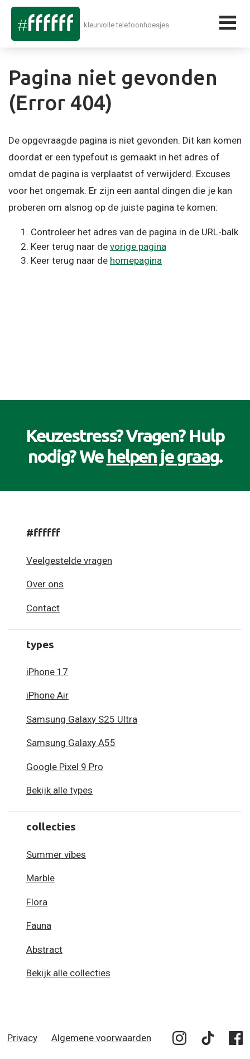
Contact (43, 608)
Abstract (44, 949)
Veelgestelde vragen (69, 560)
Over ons (45, 584)
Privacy (22, 1037)
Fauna (38, 925)
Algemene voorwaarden (101, 1037)
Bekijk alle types (59, 790)
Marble (40, 878)
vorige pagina (138, 246)
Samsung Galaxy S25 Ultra (81, 719)
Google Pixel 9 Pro (64, 766)
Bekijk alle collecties (68, 973)
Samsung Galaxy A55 (71, 742)
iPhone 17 (47, 671)
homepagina (136, 260)
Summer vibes (56, 854)
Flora (36, 902)
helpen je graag (163, 456)
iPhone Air (47, 695)
